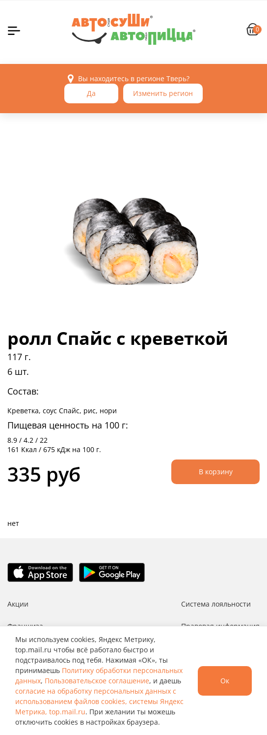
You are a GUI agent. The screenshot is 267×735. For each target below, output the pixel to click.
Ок (224, 680)
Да (91, 93)
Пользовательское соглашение (97, 680)
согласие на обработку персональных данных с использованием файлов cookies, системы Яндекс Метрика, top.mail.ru (99, 701)
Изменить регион (163, 93)
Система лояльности (216, 604)
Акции (17, 604)
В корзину (216, 471)
